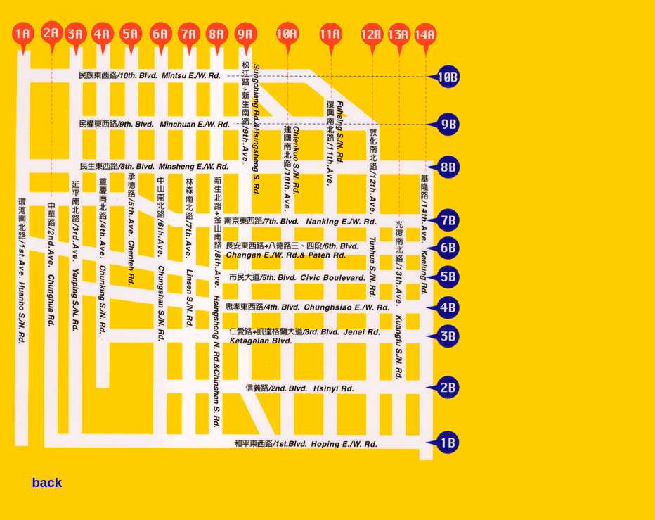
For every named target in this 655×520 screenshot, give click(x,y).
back (47, 482)
